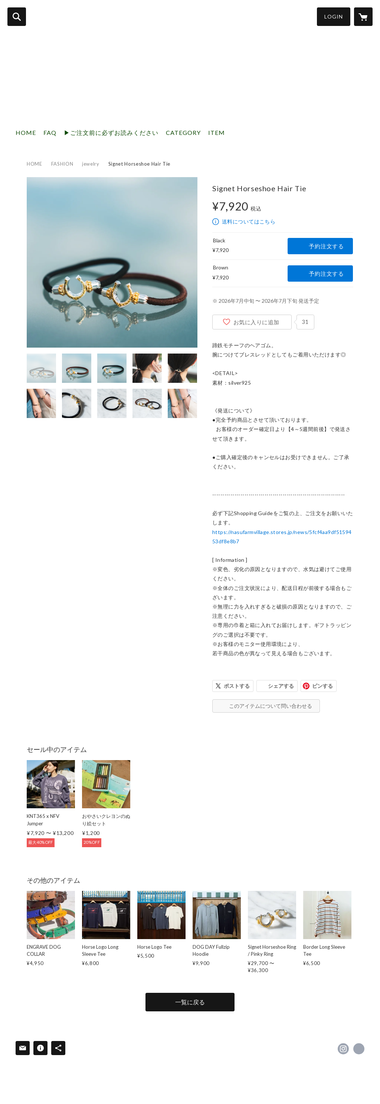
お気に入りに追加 (256, 322)
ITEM (216, 132)
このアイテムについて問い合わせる (270, 706)
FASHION (62, 164)
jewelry (90, 164)
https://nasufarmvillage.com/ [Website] (358, 1048)
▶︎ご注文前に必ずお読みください (111, 132)
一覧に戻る (190, 1001)
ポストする (237, 686)
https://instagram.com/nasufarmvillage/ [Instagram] (343, 1048)
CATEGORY (183, 132)
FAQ (49, 132)
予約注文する (326, 246)
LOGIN (333, 16)
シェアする (281, 686)
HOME (26, 132)
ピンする (322, 686)
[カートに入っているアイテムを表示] (363, 16)
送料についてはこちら (248, 221)
